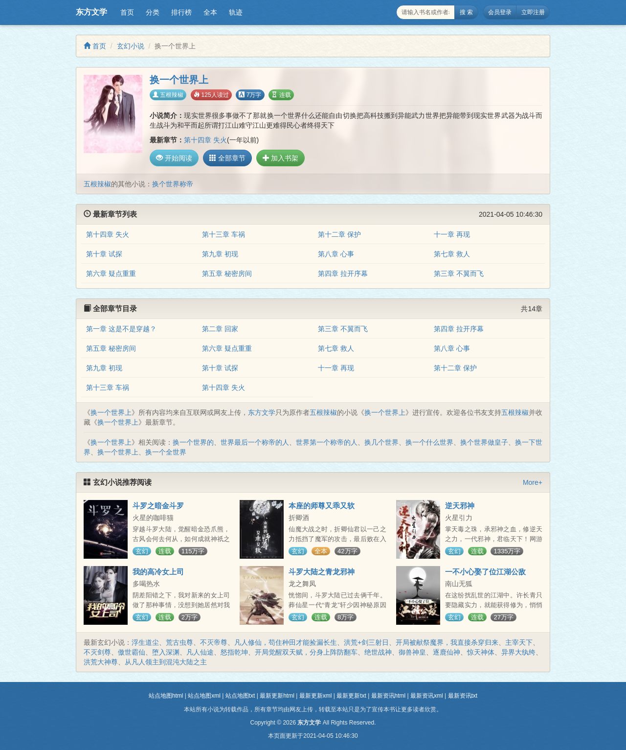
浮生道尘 (145, 642)
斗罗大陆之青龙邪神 (322, 572)
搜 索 (466, 12)
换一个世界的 (193, 442)
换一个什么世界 (429, 442)
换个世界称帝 (172, 184)
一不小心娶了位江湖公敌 (485, 572)
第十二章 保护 (339, 234)
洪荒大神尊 (101, 662)
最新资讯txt (463, 695)
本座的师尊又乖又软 (322, 505)
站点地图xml (204, 695)
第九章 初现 (220, 254)
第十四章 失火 (205, 140)
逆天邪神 (459, 505)
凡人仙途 (200, 652)
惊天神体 (480, 652)
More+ (532, 482)
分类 (152, 12)
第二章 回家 (220, 329)
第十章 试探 (104, 254)
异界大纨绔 (518, 652)
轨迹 (236, 12)
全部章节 (227, 158)
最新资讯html (388, 695)
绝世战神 (378, 652)
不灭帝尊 (213, 642)
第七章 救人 (452, 254)
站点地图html (166, 695)
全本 (210, 12)
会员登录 (500, 12)
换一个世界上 (111, 412)
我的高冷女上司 (158, 572)
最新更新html (277, 695)
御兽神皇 (412, 652)
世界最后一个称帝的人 (255, 442)
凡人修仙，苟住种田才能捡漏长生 (285, 642)
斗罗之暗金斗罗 (158, 505)
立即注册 (533, 12)
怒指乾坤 (234, 652)
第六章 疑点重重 (111, 273)
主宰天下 (519, 642)
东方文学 (91, 12)
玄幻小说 (130, 46)
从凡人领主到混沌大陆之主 (166, 662)
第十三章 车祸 (223, 234)
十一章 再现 (452, 234)
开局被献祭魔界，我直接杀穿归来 (447, 642)
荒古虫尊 (179, 642)
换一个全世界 (165, 452)
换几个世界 (381, 442)
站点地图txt (240, 695)
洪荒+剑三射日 (366, 642)
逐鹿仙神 (446, 652)
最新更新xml (315, 695)
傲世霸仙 (131, 652)
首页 (127, 12)
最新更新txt (351, 695)
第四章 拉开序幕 (343, 273)
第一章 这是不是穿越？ (121, 329)
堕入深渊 (165, 652)
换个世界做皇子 (484, 442)
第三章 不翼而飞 (459, 273)
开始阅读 (174, 158)
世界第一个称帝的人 (327, 442)
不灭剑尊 (97, 652)
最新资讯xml (426, 695)
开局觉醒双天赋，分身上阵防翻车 (306, 652)
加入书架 (281, 158)
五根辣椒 (168, 94)
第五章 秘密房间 (227, 273)
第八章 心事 (336, 254)
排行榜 (181, 12)
